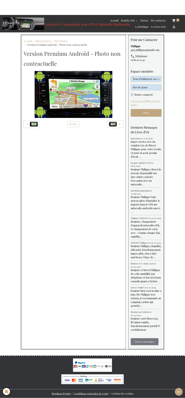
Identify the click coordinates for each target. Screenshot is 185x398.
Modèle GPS (128, 20)
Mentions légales (61, 393)
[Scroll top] (179, 392)
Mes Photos (61, 41)
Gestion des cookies (122, 393)
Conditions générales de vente (91, 393)
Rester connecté (143, 94)
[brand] (50, 23)
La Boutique (142, 26)
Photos (144, 20)
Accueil (114, 20)
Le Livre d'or (158, 26)
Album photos (43, 41)
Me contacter (158, 20)
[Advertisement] (57, 7)
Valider (146, 112)
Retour (73, 124)
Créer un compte (138, 101)
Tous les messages (144, 341)
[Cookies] (6, 391)
